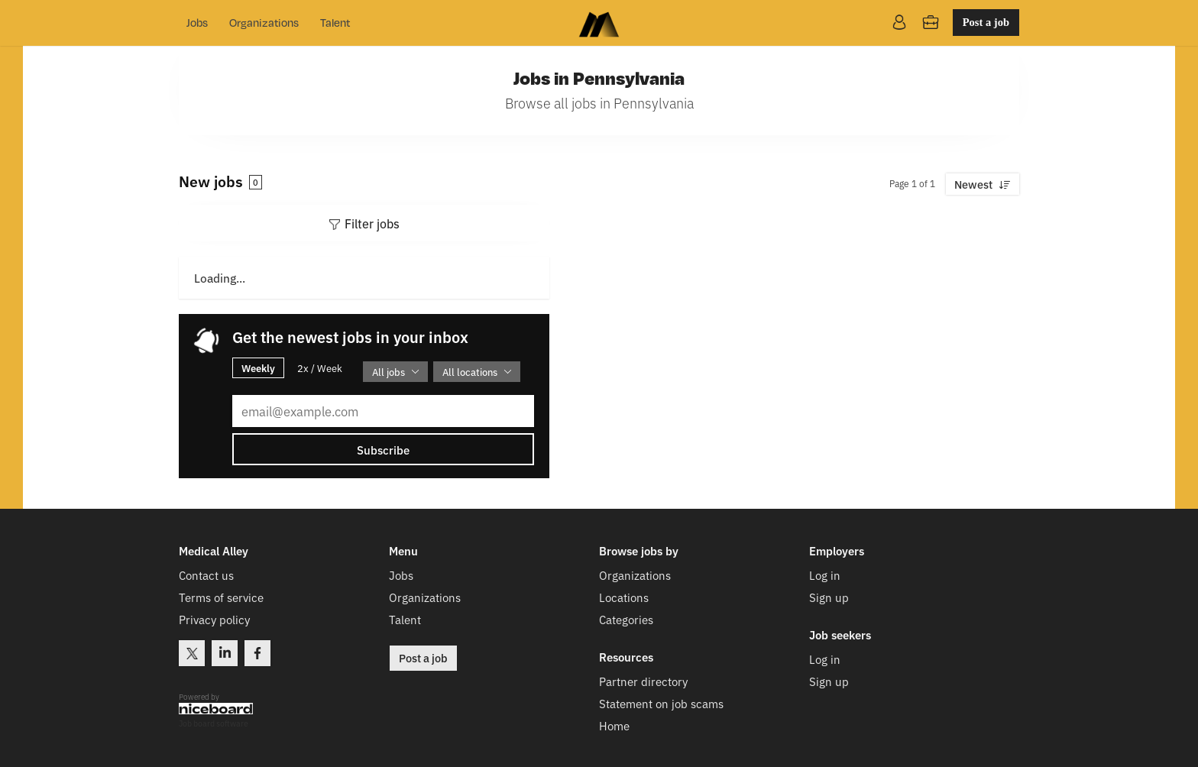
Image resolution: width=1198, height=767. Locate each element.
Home (614, 725)
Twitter (192, 653)
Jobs (197, 22)
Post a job (986, 22)
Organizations (264, 22)
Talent (335, 22)
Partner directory (643, 681)
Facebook (257, 653)
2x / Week (319, 368)
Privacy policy (214, 619)
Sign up (829, 597)
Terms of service (221, 597)
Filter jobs (372, 223)
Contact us (206, 575)
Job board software (213, 724)
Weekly (258, 367)
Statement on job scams (661, 703)
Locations (624, 597)
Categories (626, 619)
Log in (824, 575)
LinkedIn (225, 653)
